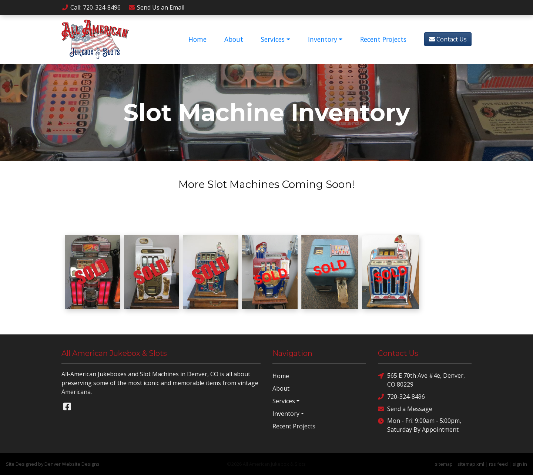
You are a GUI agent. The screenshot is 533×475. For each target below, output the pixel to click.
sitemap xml (470, 464)
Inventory (322, 39)
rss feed (498, 464)
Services (273, 39)
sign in (520, 464)
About (233, 39)
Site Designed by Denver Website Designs (53, 464)
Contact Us (448, 39)
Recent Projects (383, 39)
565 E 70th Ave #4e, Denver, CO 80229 (421, 379)
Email (156, 7)
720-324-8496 (401, 396)
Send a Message (405, 408)
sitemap (444, 464)
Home (197, 39)
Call (91, 7)
